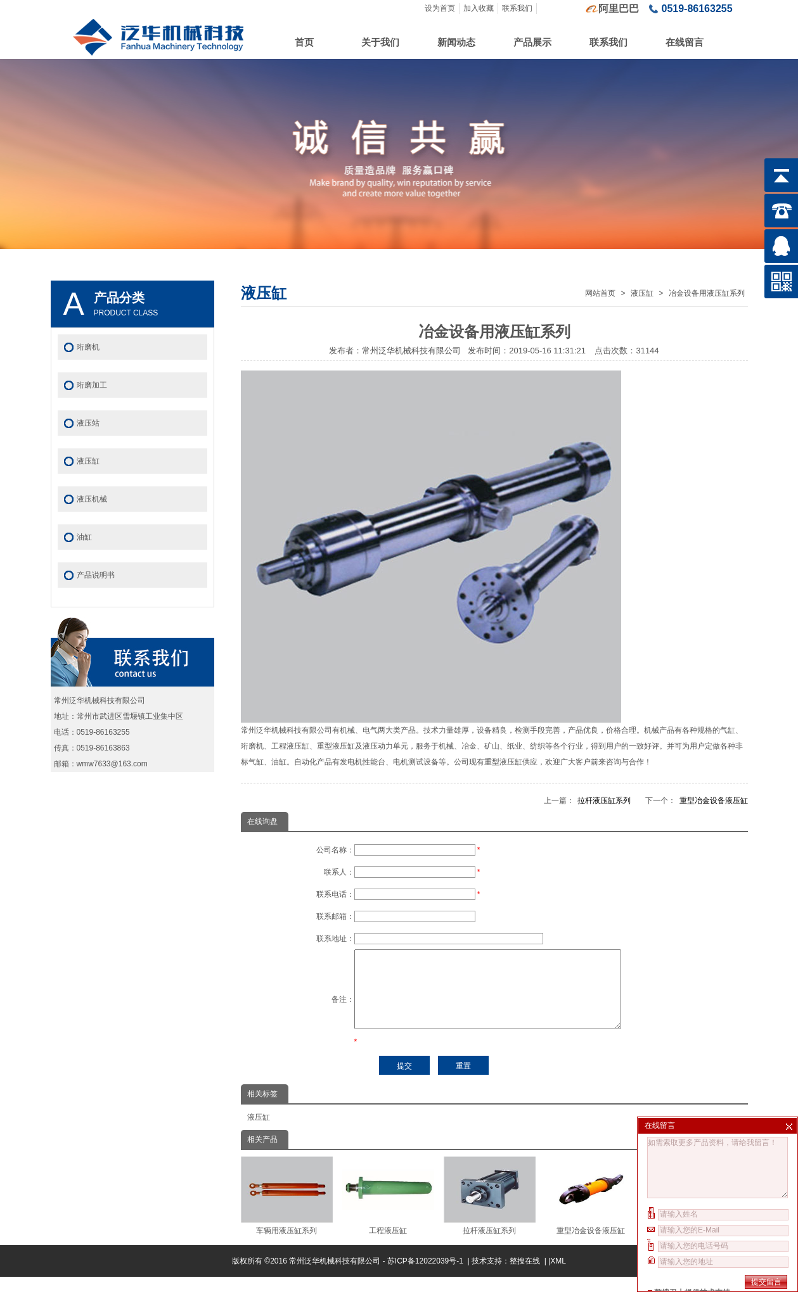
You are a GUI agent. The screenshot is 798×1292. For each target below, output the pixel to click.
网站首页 (600, 293)
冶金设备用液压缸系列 (707, 293)
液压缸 (642, 293)
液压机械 (92, 499)
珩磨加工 (92, 385)
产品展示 (532, 42)
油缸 (84, 537)
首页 (304, 42)
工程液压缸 (388, 1211)
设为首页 (440, 8)
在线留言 (685, 42)
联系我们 (517, 8)
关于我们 (380, 42)
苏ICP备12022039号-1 (426, 1276)
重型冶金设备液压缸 (713, 800)
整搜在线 (525, 1276)
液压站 (88, 423)
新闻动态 (456, 42)
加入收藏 (478, 8)
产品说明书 (96, 575)
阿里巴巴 (618, 8)
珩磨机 (88, 347)
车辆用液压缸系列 (287, 1211)
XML (558, 1276)
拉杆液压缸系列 (604, 800)
